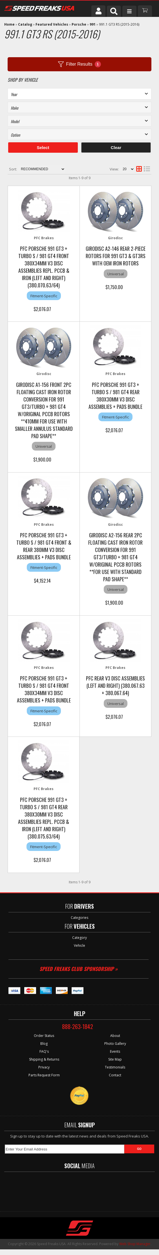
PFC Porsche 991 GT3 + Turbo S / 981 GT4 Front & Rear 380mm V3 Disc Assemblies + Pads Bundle (43, 546)
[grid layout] (139, 169)
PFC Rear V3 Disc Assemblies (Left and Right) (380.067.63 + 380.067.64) (115, 686)
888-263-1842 (77, 1026)
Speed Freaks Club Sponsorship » (78, 968)
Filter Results (79, 64)
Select (43, 147)
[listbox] (79, 93)
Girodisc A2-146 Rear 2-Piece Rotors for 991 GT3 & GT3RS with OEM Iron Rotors (115, 256)
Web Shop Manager (135, 1243)
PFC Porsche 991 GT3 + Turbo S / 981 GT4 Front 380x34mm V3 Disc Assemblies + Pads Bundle (44, 689)
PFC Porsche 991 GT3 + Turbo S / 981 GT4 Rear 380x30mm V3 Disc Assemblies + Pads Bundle (115, 395)
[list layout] (147, 169)
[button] (114, 11)
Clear (116, 147)
